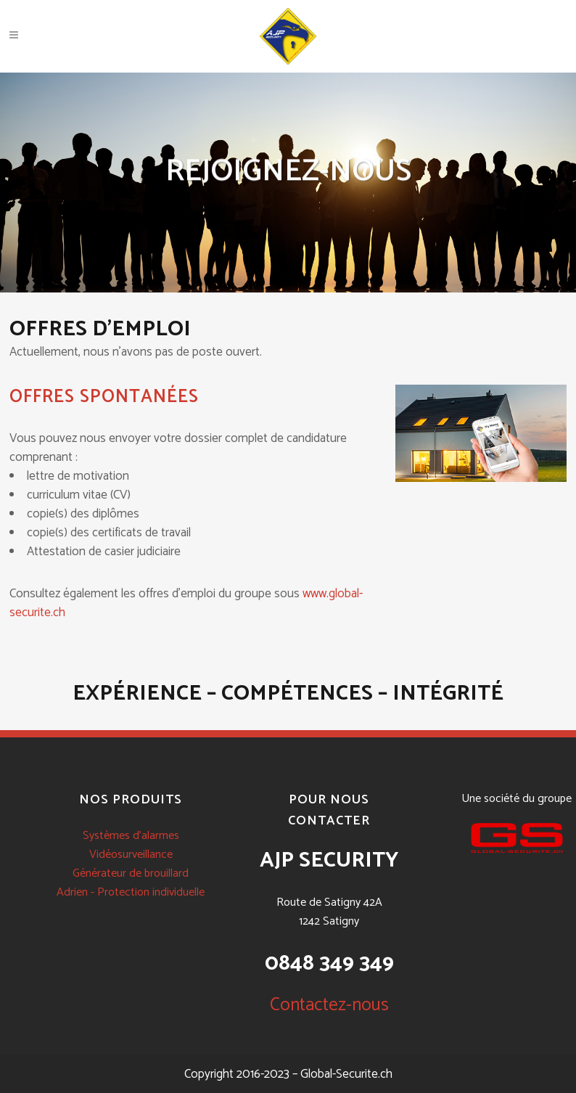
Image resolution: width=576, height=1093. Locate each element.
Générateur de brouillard (131, 873)
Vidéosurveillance (131, 854)
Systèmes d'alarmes (131, 836)
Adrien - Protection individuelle (131, 892)
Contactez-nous (329, 1005)
